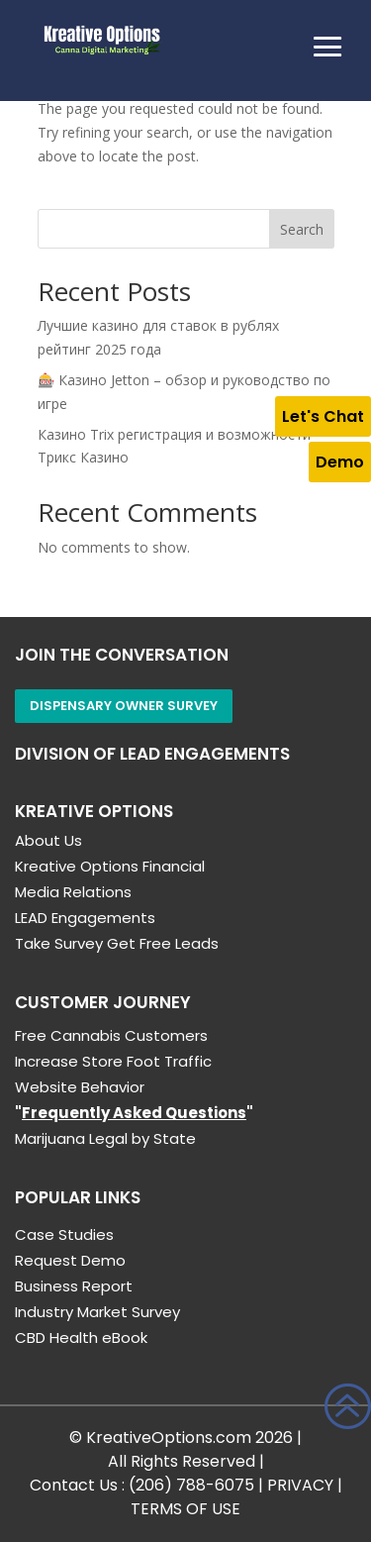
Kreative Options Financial (110, 866)
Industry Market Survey (97, 1311)
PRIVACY (300, 1485)
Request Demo (70, 1260)
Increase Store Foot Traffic (113, 1061)
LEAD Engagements (85, 917)
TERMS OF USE (185, 1508)
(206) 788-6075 (191, 1485)
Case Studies (64, 1234)
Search (302, 229)
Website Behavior (79, 1087)
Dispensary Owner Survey (124, 705)
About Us (48, 840)
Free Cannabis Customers (111, 1035)
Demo (340, 462)
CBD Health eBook (81, 1337)
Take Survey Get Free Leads (117, 943)
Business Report (74, 1286)
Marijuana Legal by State (105, 1138)
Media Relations (73, 891)
